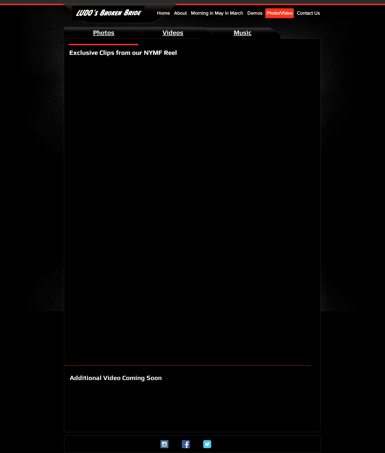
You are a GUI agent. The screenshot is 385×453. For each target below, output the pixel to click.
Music (243, 32)
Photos (103, 32)
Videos (173, 32)
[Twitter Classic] (207, 444)
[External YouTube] (126, 93)
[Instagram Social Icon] (164, 444)
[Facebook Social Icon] (186, 444)
